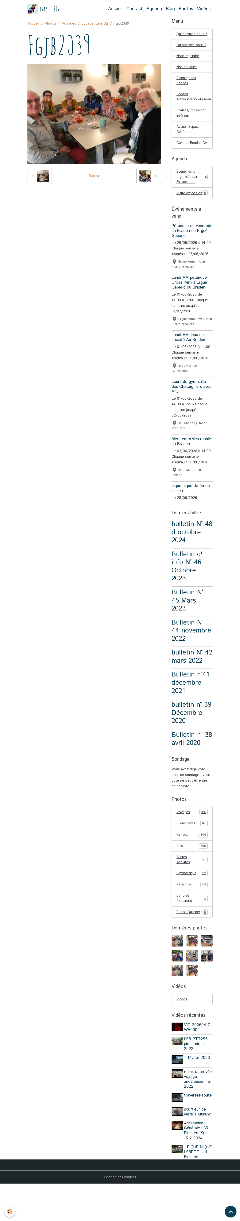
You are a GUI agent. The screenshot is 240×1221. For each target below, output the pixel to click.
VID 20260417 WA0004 (198, 1061)
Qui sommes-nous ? (191, 37)
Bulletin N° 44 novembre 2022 (191, 660)
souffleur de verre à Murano (198, 1144)
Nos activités (187, 80)
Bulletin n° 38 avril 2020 (192, 769)
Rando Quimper (192, 945)
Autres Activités (192, 890)
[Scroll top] (230, 1211)
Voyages (69, 23)
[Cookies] (10, 1211)
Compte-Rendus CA (190, 162)
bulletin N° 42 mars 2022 (192, 686)
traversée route (193, 1130)
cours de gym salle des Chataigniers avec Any (191, 416)
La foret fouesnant (192, 930)
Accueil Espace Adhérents (189, 145)
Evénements (192, 854)
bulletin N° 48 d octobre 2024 (192, 562)
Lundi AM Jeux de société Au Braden (188, 367)
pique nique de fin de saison (191, 518)
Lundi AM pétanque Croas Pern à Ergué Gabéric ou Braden (189, 312)
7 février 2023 (198, 1091)
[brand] (43, 9)
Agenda (154, 9)
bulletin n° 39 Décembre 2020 (191, 743)
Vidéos (204, 9)
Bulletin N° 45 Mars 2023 (187, 630)
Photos (186, 9)
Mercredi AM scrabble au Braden (191, 471)
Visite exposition (192, 220)
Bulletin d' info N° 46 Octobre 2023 (187, 596)
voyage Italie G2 (95, 23)
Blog (170, 9)
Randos (192, 865)
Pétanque (192, 917)
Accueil (115, 9)
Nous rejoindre (188, 68)
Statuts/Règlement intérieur (192, 128)
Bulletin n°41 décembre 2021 (190, 712)
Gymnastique (192, 905)
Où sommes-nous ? (191, 54)
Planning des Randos (186, 94)
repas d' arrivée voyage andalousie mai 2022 (198, 1111)
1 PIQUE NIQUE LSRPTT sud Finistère (196, 1186)
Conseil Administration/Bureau (194, 111)
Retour (94, 176)
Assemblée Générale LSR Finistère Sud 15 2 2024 (197, 1162)
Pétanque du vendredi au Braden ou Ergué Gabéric (191, 261)
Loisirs (192, 877)
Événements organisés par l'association (192, 200)
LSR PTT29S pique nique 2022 (197, 1078)
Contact (134, 9)
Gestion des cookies (120, 1214)
